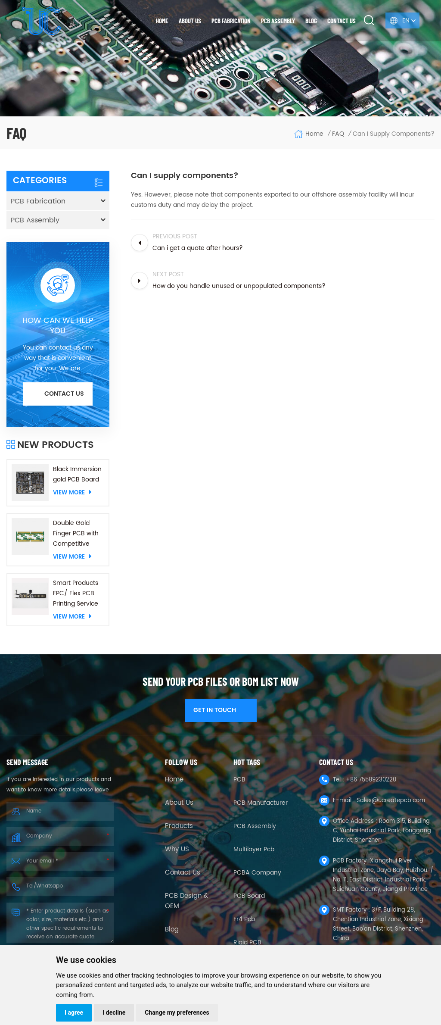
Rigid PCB (247, 942)
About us (190, 21)
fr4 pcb (244, 919)
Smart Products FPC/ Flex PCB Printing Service (75, 593)
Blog (311, 21)
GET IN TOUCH (220, 710)
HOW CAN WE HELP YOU (57, 326)
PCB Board (249, 896)
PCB (239, 779)
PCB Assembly (278, 21)
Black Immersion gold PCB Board (77, 474)
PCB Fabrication (231, 21)
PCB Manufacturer (260, 803)
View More (72, 492)
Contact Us (182, 873)
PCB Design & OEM (186, 901)
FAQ (338, 134)
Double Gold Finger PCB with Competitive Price (76, 533)
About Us (179, 803)
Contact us (341, 21)
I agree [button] (74, 1012)
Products (179, 826)
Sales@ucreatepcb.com (391, 800)
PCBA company (257, 873)
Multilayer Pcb (253, 849)
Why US (177, 849)
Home (162, 21)
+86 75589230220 (371, 779)
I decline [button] (113, 1012)
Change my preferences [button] (177, 1012)
